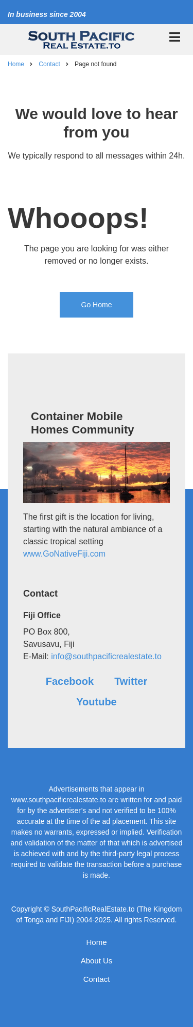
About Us (97, 960)
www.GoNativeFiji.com (64, 553)
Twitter (130, 681)
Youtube (96, 701)
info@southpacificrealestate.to (106, 656)
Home (96, 942)
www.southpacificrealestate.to (58, 800)
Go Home (96, 305)
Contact (96, 979)
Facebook (70, 681)
